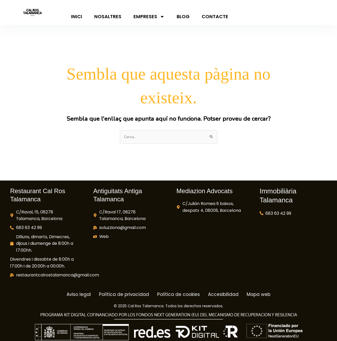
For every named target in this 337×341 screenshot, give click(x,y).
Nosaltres (107, 16)
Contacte (215, 16)
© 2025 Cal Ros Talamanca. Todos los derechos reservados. (168, 306)
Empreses (149, 17)
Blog (183, 16)
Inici (76, 16)
